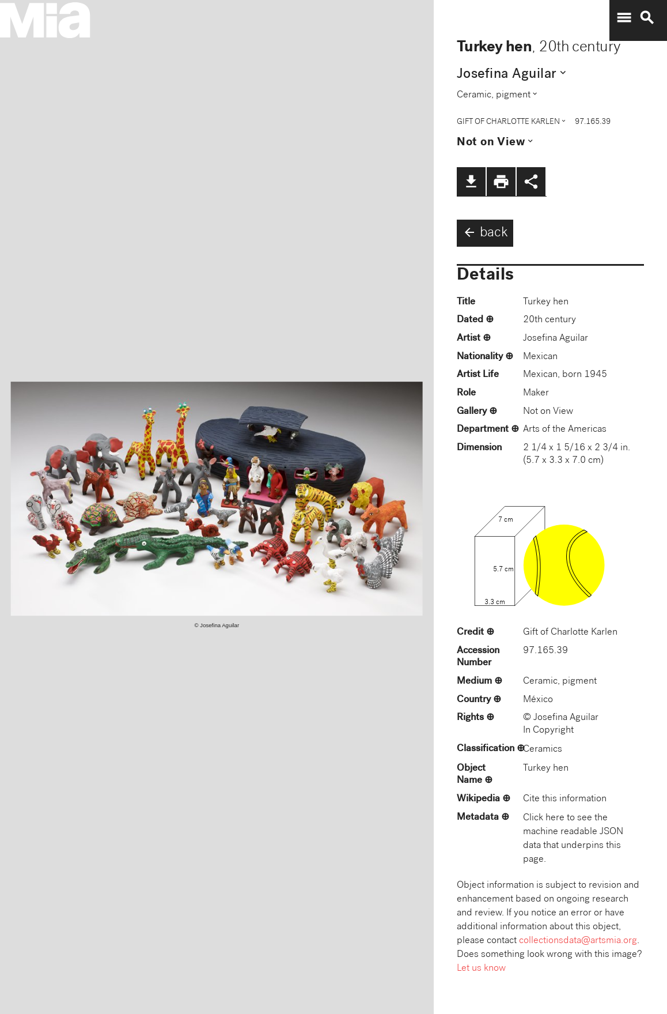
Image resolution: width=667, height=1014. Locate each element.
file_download (471, 181)
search (646, 18)
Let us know (481, 969)
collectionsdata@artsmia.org (578, 941)
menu (623, 18)
